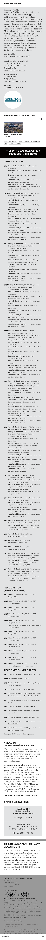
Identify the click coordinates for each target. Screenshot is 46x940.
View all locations (20, 61)
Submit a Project (15, 143)
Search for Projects (10, 141)
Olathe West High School (32, 693)
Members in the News (23, 154)
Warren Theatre (29, 706)
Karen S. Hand (10, 76)
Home (5, 936)
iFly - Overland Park (31, 696)
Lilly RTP (27, 679)
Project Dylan (29, 689)
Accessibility (18, 921)
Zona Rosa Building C (31, 717)
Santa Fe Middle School (32, 674)
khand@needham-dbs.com (15, 81)
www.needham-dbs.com (14, 70)
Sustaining (8, 56)
